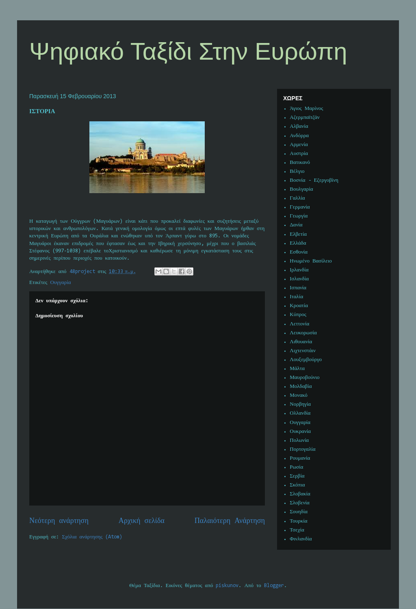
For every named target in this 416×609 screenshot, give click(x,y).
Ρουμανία (300, 458)
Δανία (296, 225)
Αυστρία (299, 153)
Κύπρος (298, 314)
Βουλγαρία (301, 189)
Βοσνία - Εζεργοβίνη (314, 180)
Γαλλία (297, 198)
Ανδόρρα (299, 135)
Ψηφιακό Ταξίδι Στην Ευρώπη (188, 51)
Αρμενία (299, 144)
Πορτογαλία (302, 449)
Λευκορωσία (303, 333)
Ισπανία (298, 288)
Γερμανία (300, 207)
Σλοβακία (300, 494)
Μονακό (299, 395)
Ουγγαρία (60, 282)
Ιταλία (296, 296)
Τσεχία (297, 530)
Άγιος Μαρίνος (306, 108)
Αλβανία (299, 126)
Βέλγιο (297, 171)
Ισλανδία (299, 279)
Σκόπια (297, 485)
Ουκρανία (300, 431)
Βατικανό (300, 162)
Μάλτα (297, 368)
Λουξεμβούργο (306, 359)
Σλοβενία (300, 503)
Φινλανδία (301, 539)
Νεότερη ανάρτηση (59, 521)
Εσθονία (299, 252)
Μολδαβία (301, 386)
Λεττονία (299, 324)
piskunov (227, 585)
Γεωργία (299, 216)
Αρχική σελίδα (142, 521)
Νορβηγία (300, 404)
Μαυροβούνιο (304, 377)
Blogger (274, 585)
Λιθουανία (301, 341)
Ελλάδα (298, 243)
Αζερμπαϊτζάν (304, 117)
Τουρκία (298, 521)
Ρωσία (296, 467)
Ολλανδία (300, 413)
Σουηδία (299, 511)
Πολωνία (299, 440)
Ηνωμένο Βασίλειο (311, 261)
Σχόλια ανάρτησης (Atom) (92, 537)
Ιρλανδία (299, 270)
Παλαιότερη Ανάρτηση (230, 521)
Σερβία (297, 476)
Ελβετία (298, 234)
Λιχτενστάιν (303, 350)
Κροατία (299, 305)
